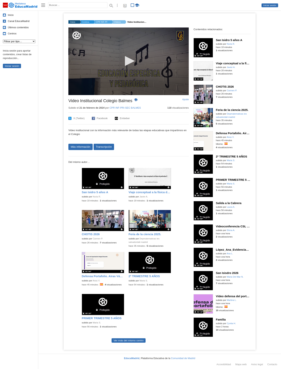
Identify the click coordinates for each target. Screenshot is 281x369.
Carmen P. (98, 238)
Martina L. (231, 300)
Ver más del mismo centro (128, 340)
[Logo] (76, 35)
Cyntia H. (231, 323)
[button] (128, 61)
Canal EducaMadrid (18, 21)
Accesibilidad (223, 364)
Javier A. (143, 196)
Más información (80, 146)
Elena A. (231, 230)
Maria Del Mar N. (235, 277)
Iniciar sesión (269, 5)
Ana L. (230, 253)
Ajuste (185, 99)
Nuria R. (97, 196)
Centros (12, 33)
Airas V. (96, 280)
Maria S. (143, 280)
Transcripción (104, 146)
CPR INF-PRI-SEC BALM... (101, 22)
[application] (128, 61)
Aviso (257, 364)
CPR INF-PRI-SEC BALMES (125, 107)
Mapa (241, 364)
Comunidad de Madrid (183, 358)
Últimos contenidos (18, 27)
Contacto (272, 364)
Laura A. (231, 207)
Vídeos (117, 22)
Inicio (11, 15)
